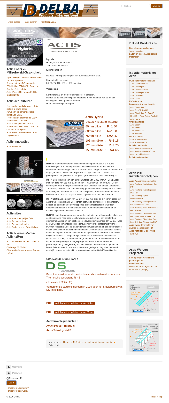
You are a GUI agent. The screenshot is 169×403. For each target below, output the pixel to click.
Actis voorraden (136, 51)
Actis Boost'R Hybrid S (60, 325)
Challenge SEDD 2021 (17, 247)
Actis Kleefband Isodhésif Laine (142, 151)
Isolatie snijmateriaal (138, 157)
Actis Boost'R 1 (136, 125)
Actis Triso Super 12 (138, 87)
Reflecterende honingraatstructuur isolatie (142, 102)
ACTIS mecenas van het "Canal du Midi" (23, 243)
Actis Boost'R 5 (136, 128)
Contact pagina (48, 22)
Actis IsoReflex (136, 134)
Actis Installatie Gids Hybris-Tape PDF (142, 232)
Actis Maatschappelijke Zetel (20, 218)
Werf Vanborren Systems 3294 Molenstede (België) (143, 268)
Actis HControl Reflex (138, 139)
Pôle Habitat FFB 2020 (17, 120)
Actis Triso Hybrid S (58, 330)
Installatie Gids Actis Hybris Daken (74, 303)
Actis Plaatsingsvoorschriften (142, 181)
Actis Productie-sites (16, 221)
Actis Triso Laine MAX (139, 90)
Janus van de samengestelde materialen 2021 (20, 113)
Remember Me (16, 378)
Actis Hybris (135, 119)
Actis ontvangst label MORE (20, 123)
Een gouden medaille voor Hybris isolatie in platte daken (22, 107)
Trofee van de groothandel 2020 (22, 118)
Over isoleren (30, 22)
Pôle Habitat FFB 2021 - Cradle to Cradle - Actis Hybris (22, 87)
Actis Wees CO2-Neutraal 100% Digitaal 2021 (22, 93)
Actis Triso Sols (136, 95)
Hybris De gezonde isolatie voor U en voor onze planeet (24, 78)
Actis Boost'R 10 (136, 131)
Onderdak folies (136, 122)
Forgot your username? (18, 388)
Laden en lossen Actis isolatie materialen (143, 55)
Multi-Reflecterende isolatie (142, 81)
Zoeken (156, 6)
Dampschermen (136, 136)
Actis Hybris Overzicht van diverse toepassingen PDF (141, 226)
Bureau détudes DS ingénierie (21, 83)
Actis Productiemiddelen (18, 224)
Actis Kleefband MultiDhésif (141, 148)
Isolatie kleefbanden (138, 145)
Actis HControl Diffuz (138, 142)
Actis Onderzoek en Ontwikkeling (22, 227)
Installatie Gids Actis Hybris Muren (74, 312)
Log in (11, 382)
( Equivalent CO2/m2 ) (59, 282)
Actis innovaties (14, 146)
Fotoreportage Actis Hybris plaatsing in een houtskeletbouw (141, 260)
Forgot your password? (17, 391)
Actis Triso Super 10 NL (139, 93)
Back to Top (156, 397)
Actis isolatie (14, 22)
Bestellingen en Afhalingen (141, 48)
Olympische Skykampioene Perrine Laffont (23, 251)
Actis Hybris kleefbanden (140, 154)
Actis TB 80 (134, 98)
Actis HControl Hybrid (138, 84)
